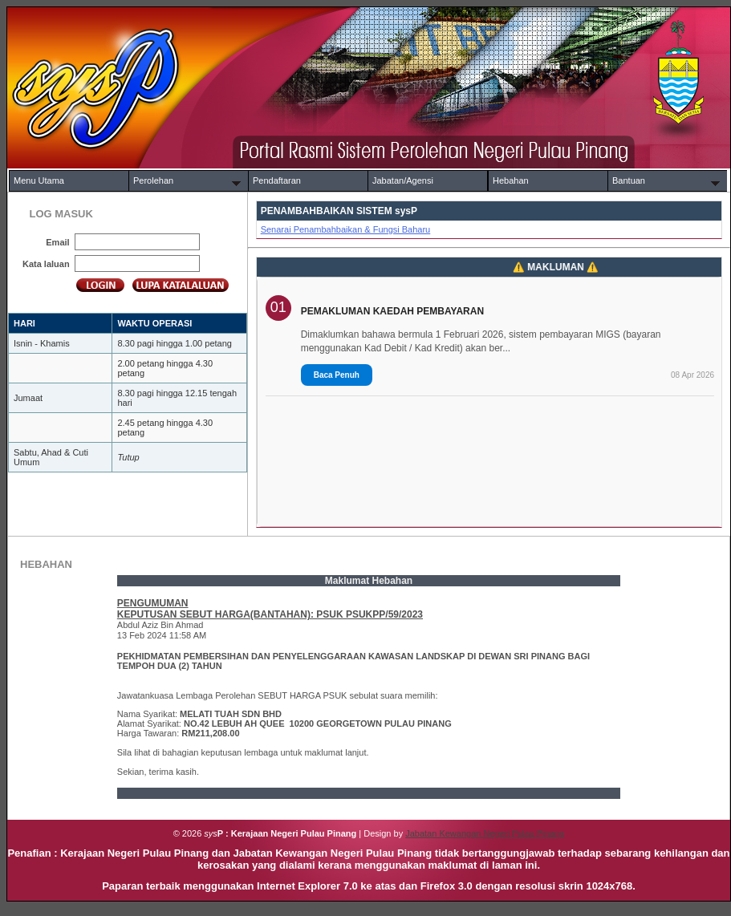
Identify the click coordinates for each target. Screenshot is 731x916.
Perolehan (153, 180)
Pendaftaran (277, 180)
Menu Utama (39, 180)
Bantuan (628, 180)
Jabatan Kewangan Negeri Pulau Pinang (484, 833)
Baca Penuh (336, 375)
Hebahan (511, 180)
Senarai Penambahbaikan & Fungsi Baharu (346, 229)
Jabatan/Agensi (402, 180)
